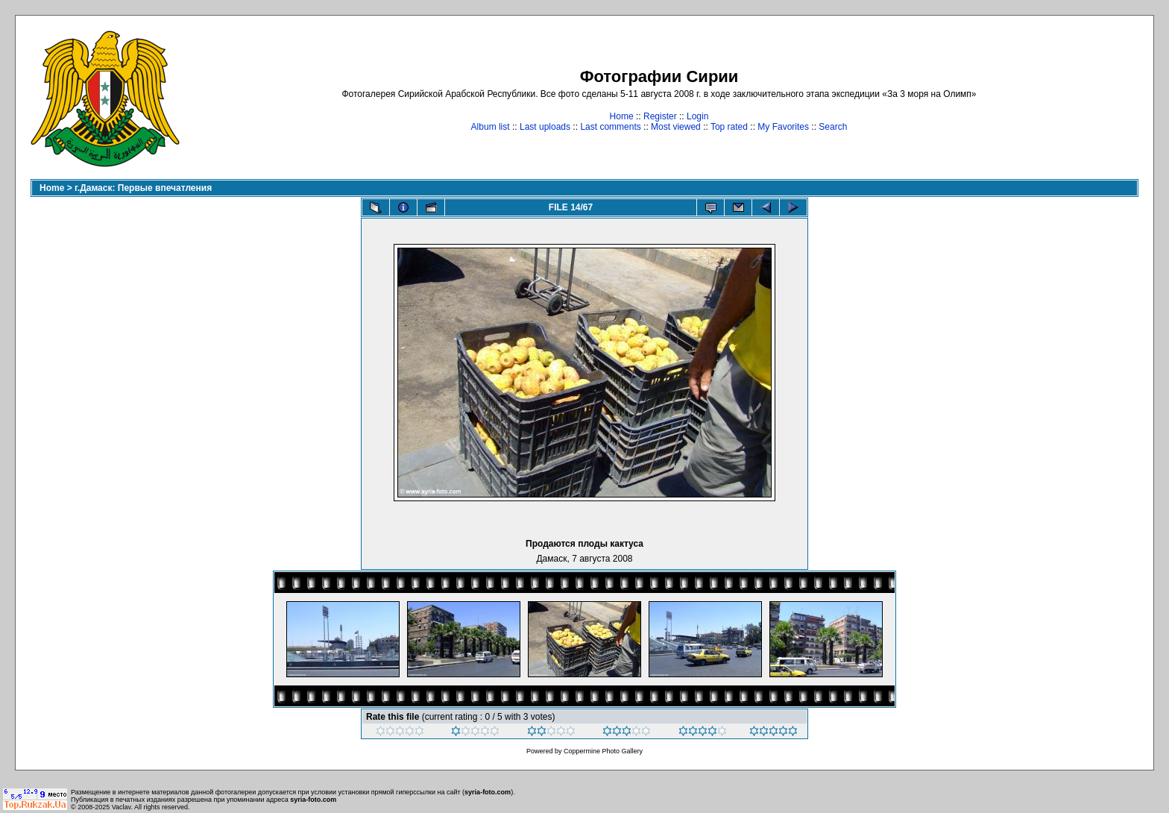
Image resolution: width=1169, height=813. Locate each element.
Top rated (729, 127)
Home (622, 116)
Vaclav (121, 807)
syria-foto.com (487, 792)
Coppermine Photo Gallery (603, 751)
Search (833, 127)
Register (660, 116)
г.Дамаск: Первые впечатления (143, 188)
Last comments (610, 127)
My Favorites (783, 127)
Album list (490, 127)
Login (697, 116)
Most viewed (676, 127)
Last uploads (545, 127)
